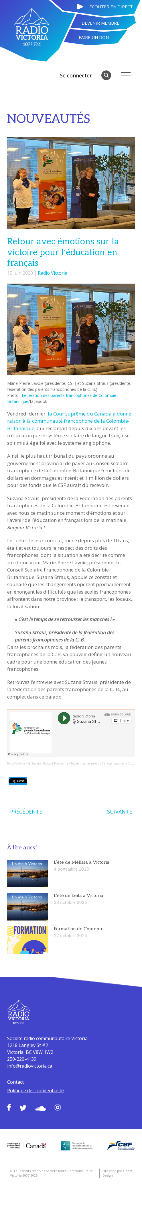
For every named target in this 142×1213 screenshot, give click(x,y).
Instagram (57, 1107)
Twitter (23, 1108)
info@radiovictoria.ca (29, 1066)
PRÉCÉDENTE (26, 811)
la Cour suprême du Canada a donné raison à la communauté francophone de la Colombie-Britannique (69, 421)
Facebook (9, 1107)
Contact (15, 1082)
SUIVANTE (119, 811)
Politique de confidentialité (35, 1090)
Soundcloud (40, 1108)
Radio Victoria (52, 273)
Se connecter (76, 75)
